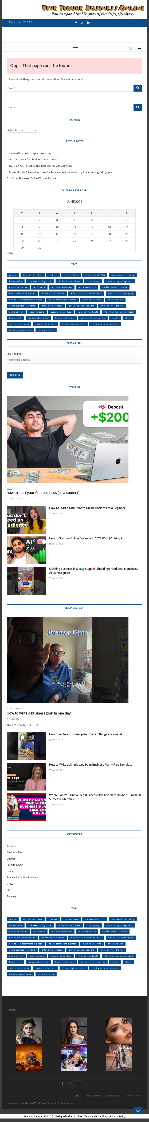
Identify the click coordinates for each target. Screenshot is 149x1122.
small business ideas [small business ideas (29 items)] (19, 324)
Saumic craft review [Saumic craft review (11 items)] (64, 317)
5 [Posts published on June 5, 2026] (92, 219)
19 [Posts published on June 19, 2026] (91, 233)
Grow (10, 883)
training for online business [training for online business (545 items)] (105, 324)
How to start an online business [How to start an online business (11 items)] (86, 293)
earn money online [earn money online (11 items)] (18, 287)
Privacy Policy (114, 1096)
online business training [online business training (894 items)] (112, 305)
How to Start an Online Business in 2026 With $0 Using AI (86, 538)
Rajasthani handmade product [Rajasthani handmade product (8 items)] (118, 311)
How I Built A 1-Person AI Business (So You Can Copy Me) (39, 165)
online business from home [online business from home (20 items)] (22, 305)
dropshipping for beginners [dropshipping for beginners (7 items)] (119, 281)
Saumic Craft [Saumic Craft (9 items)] (15, 317)
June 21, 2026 (14, 498)
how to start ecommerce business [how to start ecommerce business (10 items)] (25, 299)
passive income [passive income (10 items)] (37, 311)
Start (9, 488)
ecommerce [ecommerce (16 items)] (39, 287)
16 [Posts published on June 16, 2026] (39, 233)
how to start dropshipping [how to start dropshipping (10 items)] (121, 293)
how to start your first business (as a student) (32, 159)
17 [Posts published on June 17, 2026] (57, 233)
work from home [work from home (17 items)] (46, 330)
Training (11, 896)
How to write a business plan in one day (29, 153)
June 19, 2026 (56, 544)
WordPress (39, 1103)
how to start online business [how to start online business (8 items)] (62, 299)
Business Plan (14, 708)
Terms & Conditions (94, 1096)
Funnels (11, 871)
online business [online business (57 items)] (115, 299)
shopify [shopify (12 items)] (115, 317)
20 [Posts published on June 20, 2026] (109, 233)
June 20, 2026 (56, 513)
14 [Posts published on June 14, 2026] (126, 226)
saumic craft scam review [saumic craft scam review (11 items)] (93, 317)
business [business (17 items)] (53, 275)
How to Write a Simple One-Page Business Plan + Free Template (90, 765)
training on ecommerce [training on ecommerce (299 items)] (20, 330)
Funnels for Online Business (22, 877)
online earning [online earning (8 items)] (16, 311)
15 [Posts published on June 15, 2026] (22, 233)
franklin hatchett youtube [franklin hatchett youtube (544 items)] (114, 287)
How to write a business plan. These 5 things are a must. (86, 734)
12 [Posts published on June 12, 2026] (91, 226)
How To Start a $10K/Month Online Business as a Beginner (87, 508)
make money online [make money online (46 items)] (92, 299)
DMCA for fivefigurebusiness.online (63, 1116)
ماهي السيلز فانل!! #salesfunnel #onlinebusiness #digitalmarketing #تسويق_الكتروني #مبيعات (59, 172)
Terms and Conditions (96, 1116)
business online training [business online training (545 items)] (122, 275)
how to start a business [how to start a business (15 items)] (53, 293)
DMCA (77, 1096)
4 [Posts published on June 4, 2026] (74, 219)
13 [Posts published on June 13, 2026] (109, 226)
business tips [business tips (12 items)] (15, 281)
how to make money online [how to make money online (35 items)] (22, 293)
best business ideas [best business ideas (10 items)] (32, 275)
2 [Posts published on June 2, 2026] (39, 219)
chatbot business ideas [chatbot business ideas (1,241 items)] (69, 281)
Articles (11, 845)
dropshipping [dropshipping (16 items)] (93, 281)
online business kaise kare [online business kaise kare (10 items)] (81, 305)
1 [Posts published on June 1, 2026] (22, 219)
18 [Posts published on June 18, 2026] (74, 233)
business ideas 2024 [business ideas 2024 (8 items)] (95, 275)
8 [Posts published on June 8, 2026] (22, 226)
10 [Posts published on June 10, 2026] (57, 226)
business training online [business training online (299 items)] (40, 281)
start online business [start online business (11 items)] (45, 324)
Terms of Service (133, 1095)
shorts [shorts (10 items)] (128, 317)
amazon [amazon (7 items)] (13, 275)
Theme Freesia (26, 1103)
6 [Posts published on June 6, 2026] (109, 219)
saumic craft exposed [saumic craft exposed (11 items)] (38, 317)
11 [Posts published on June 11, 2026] (74, 226)
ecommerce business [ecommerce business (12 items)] (62, 287)
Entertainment (15, 864)
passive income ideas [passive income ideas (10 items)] (61, 311)
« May (10, 253)
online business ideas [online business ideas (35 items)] (52, 305)
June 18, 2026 (56, 578)
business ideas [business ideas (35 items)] (71, 275)
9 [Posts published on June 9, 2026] (39, 226)
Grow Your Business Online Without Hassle (31, 178)
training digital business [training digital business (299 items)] (73, 324)
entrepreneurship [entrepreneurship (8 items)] (87, 287)
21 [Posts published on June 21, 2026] (126, 233)
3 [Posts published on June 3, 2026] (57, 219)
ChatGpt (12, 858)
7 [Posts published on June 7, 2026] (127, 219)
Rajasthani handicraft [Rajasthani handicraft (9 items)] (88, 311)
